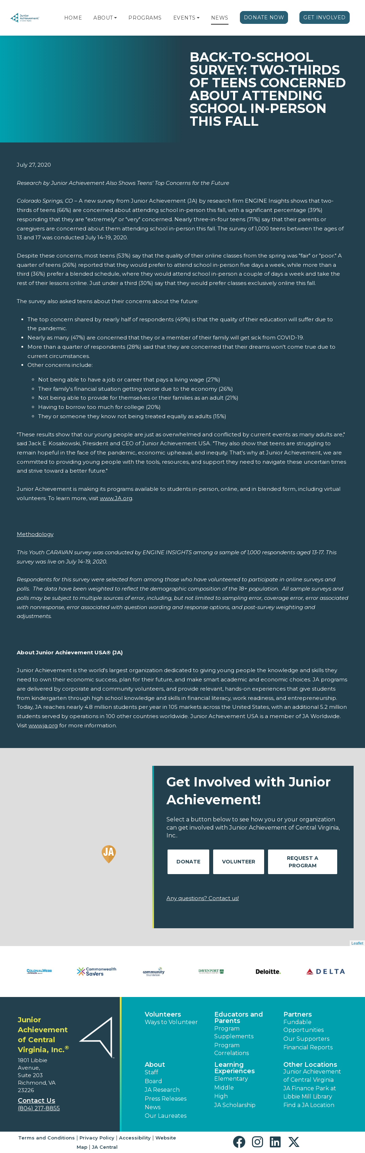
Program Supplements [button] (233, 1032)
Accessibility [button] (135, 1138)
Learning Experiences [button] (234, 1067)
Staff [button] (151, 1072)
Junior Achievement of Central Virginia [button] (312, 1075)
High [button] (221, 1096)
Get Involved (324, 17)
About (103, 18)
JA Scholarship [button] (235, 1105)
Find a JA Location (308, 1105)
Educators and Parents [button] (238, 1017)
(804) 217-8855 (39, 1108)
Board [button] (153, 1081)
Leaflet (357, 943)
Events (184, 18)
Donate (188, 861)
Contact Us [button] (36, 1100)
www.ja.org (43, 725)
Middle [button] (224, 1087)
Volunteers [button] (163, 1014)
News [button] (152, 1107)
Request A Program (302, 862)
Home (73, 18)
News (219, 18)
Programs (144, 18)
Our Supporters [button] (306, 1038)
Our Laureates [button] (165, 1115)
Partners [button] (297, 1014)
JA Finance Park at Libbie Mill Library (309, 1092)
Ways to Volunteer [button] (171, 1022)
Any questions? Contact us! (202, 898)
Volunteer (238, 861)
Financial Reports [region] (308, 1047)
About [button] (155, 1064)
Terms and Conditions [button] (46, 1138)
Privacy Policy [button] (96, 1138)
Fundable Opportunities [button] (303, 1026)
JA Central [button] (105, 1147)
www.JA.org (116, 498)
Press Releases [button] (165, 1098)
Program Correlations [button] (231, 1049)
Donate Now (264, 17)
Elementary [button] (231, 1078)
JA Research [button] (162, 1089)
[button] (115, 18)
